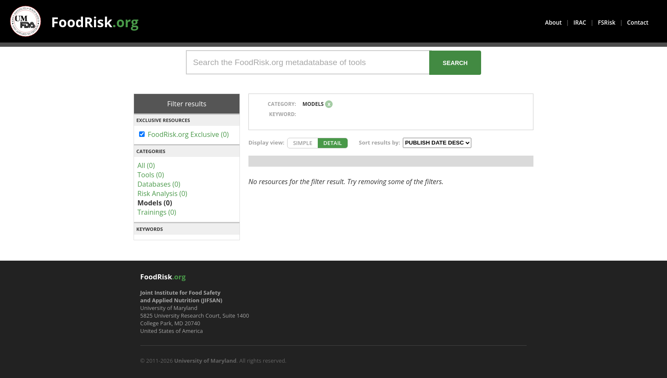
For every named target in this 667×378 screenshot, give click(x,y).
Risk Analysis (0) (162, 193)
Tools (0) (150, 174)
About (553, 22)
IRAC (579, 22)
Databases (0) (158, 184)
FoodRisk (95, 22)
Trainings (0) (156, 212)
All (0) (146, 165)
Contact (637, 22)
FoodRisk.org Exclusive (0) (188, 134)
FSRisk (607, 22)
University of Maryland (205, 360)
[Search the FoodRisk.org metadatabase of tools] (309, 62)
